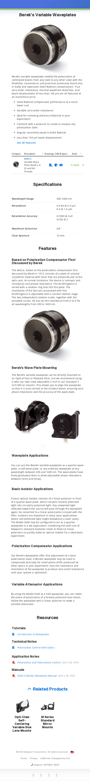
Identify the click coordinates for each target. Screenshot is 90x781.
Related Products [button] (50, 689)
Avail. (75, 153)
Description (29, 153)
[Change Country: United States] (72, 752)
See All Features (26, 142)
